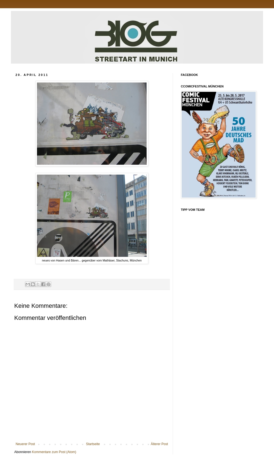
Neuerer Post (25, 444)
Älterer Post (159, 444)
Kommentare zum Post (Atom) (54, 452)
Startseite (93, 444)
